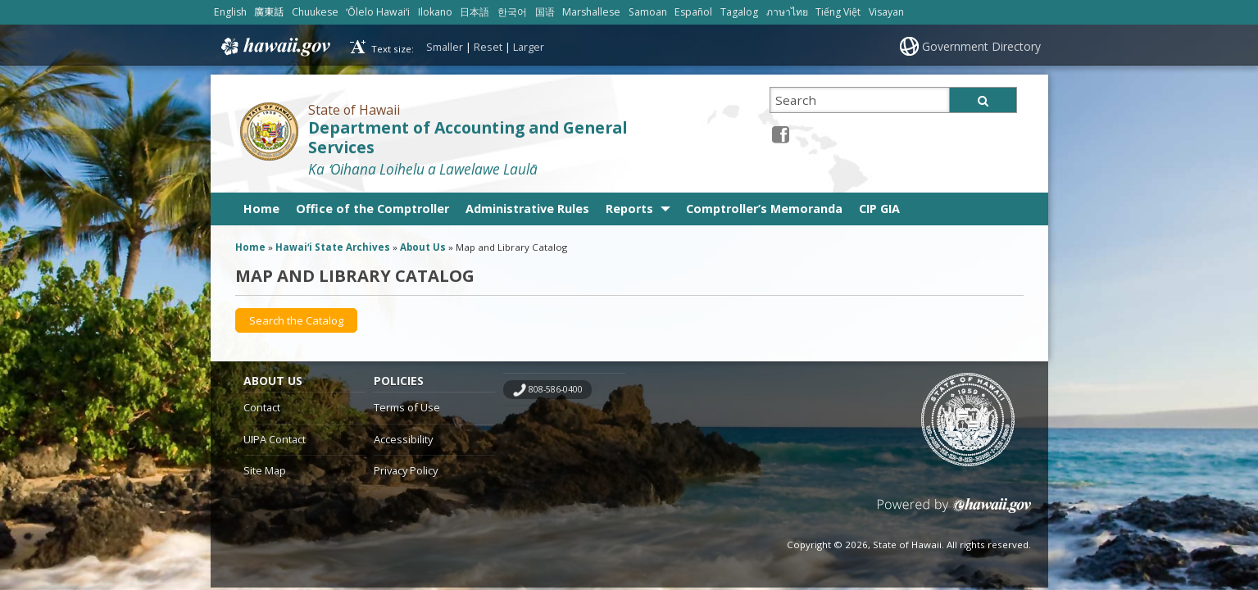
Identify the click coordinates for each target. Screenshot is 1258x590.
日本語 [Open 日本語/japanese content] (474, 12)
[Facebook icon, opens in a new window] (780, 134)
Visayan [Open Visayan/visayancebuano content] (886, 12)
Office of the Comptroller (372, 208)
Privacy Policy (406, 470)
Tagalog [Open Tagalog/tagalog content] (739, 12)
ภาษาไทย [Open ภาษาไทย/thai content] (787, 12)
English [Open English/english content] (230, 12)
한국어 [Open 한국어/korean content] (512, 12)
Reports (629, 208)
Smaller (444, 46)
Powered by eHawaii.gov (954, 511)
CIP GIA (879, 208)
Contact (261, 407)
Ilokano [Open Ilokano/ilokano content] (435, 12)
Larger (528, 46)
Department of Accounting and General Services (467, 138)
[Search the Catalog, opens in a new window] (296, 320)
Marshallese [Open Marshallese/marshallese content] (591, 12)
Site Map (264, 470)
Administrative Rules (527, 208)
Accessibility (403, 439)
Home (261, 208)
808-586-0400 (556, 389)
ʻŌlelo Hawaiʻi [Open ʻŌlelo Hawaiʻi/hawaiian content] (378, 12)
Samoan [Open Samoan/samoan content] (648, 12)
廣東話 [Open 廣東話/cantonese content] (269, 12)
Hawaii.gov (274, 46)
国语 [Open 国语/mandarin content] (545, 12)
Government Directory (981, 46)
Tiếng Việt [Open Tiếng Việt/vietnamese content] (838, 12)
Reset (488, 46)
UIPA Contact (274, 439)
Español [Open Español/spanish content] (693, 12)
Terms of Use (407, 407)
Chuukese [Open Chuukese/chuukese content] (315, 12)
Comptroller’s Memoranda (764, 208)
